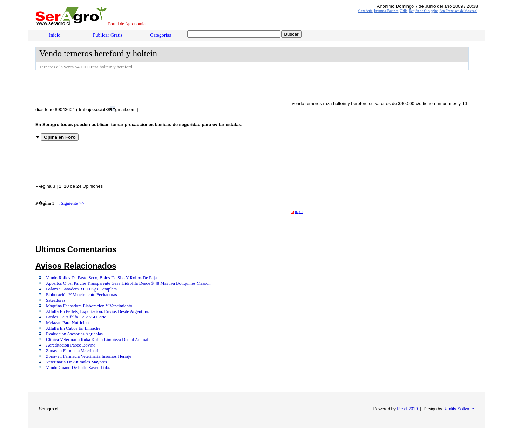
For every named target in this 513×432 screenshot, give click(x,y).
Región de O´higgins (423, 11)
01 (301, 212)
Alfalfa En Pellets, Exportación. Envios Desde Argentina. (97, 311)
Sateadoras (55, 300)
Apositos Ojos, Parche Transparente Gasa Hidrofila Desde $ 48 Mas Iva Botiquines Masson (128, 283)
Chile (404, 11)
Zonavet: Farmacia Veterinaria (73, 350)
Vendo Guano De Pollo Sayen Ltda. (78, 367)
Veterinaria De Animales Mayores (76, 361)
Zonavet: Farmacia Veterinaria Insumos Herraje (88, 356)
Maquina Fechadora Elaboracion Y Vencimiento (89, 305)
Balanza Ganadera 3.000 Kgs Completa (81, 289)
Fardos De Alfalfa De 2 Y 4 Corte (76, 317)
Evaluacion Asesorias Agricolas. (75, 333)
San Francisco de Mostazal (458, 11)
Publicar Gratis (107, 35)
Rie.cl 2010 (407, 408)
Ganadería (365, 11)
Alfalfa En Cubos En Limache (73, 328)
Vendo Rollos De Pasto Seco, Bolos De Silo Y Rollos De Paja (101, 277)
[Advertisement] (163, 89)
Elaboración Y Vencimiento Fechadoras (81, 294)
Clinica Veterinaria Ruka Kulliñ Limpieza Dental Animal (97, 339)
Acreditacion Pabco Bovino (70, 345)
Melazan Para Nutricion (67, 322)
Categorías (160, 35)
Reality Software (459, 408)
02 (297, 212)
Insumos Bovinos (386, 11)
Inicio (55, 35)
